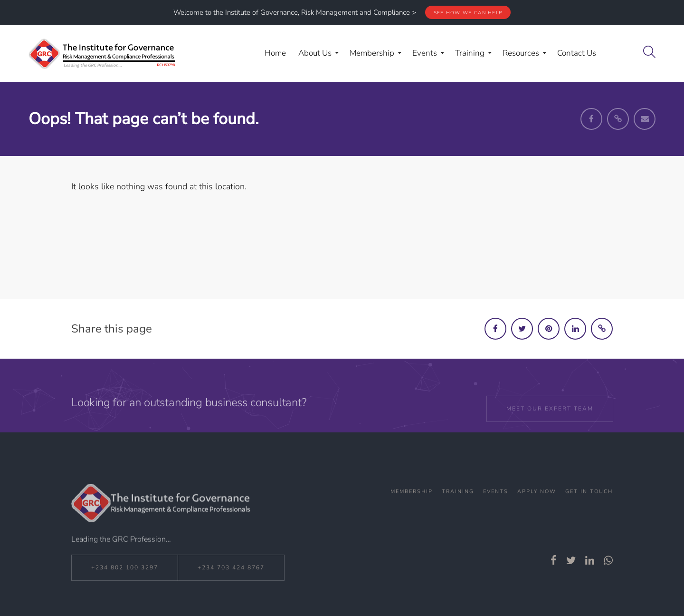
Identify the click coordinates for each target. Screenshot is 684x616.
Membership (411, 508)
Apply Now (536, 508)
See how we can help (468, 13)
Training (458, 508)
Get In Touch (589, 508)
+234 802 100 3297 (124, 576)
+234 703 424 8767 (231, 576)
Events (495, 508)
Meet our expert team (549, 421)
